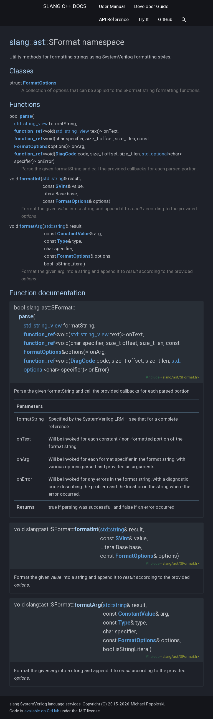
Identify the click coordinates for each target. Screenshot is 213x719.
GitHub (165, 19)
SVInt (61, 186)
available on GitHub (41, 710)
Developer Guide (151, 6)
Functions (24, 104)
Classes (21, 71)
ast (39, 42)
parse (26, 116)
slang (64, 6)
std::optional (155, 154)
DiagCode (66, 154)
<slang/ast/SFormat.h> (179, 377)
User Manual (112, 6)
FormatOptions (39, 83)
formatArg (30, 226)
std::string (53, 178)
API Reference (114, 19)
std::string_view (31, 123)
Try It (143, 19)
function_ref (28, 131)
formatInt (30, 178)
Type (62, 241)
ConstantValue (73, 233)
